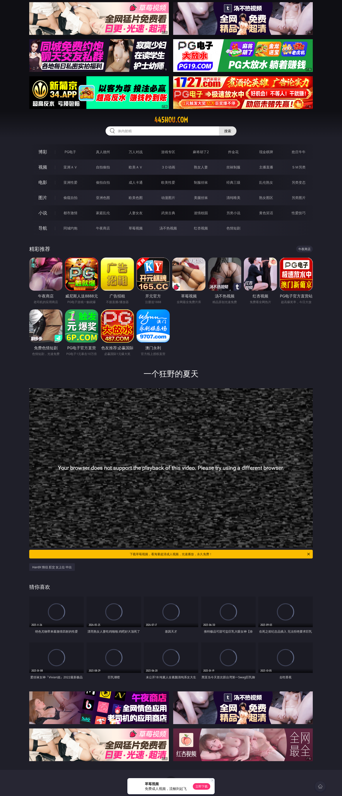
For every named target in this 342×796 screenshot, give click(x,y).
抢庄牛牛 (299, 151)
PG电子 (70, 151)
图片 (42, 197)
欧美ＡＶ (136, 167)
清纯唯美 (233, 197)
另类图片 (299, 197)
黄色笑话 (266, 212)
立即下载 (201, 786)
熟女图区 (266, 197)
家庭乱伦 (103, 212)
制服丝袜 (201, 182)
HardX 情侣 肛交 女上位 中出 (52, 567)
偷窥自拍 (70, 197)
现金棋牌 (266, 151)
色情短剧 (233, 228)
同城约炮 (70, 228)
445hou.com (171, 119)
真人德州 (103, 151)
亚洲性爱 (70, 182)
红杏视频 (201, 228)
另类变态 (299, 182)
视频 (42, 167)
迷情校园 (201, 212)
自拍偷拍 (103, 167)
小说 (42, 213)
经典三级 (233, 182)
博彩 (42, 152)
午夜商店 (103, 228)
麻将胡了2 (201, 151)
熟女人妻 (201, 167)
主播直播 (266, 167)
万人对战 (136, 151)
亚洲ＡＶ (70, 167)
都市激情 (70, 212)
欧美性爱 (168, 182)
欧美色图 (136, 197)
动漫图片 (168, 197)
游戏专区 (168, 151)
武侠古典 (168, 212)
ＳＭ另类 (299, 167)
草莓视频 (136, 228)
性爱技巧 (299, 212)
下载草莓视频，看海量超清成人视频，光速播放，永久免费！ (220, 554)
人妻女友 (136, 212)
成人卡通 (136, 182)
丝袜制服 (233, 167)
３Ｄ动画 (168, 167)
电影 (42, 182)
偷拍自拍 (103, 182)
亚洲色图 (103, 197)
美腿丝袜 (201, 197)
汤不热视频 (168, 228)
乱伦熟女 (266, 182)
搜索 (227, 131)
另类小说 (233, 212)
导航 (42, 228)
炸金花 (233, 151)
